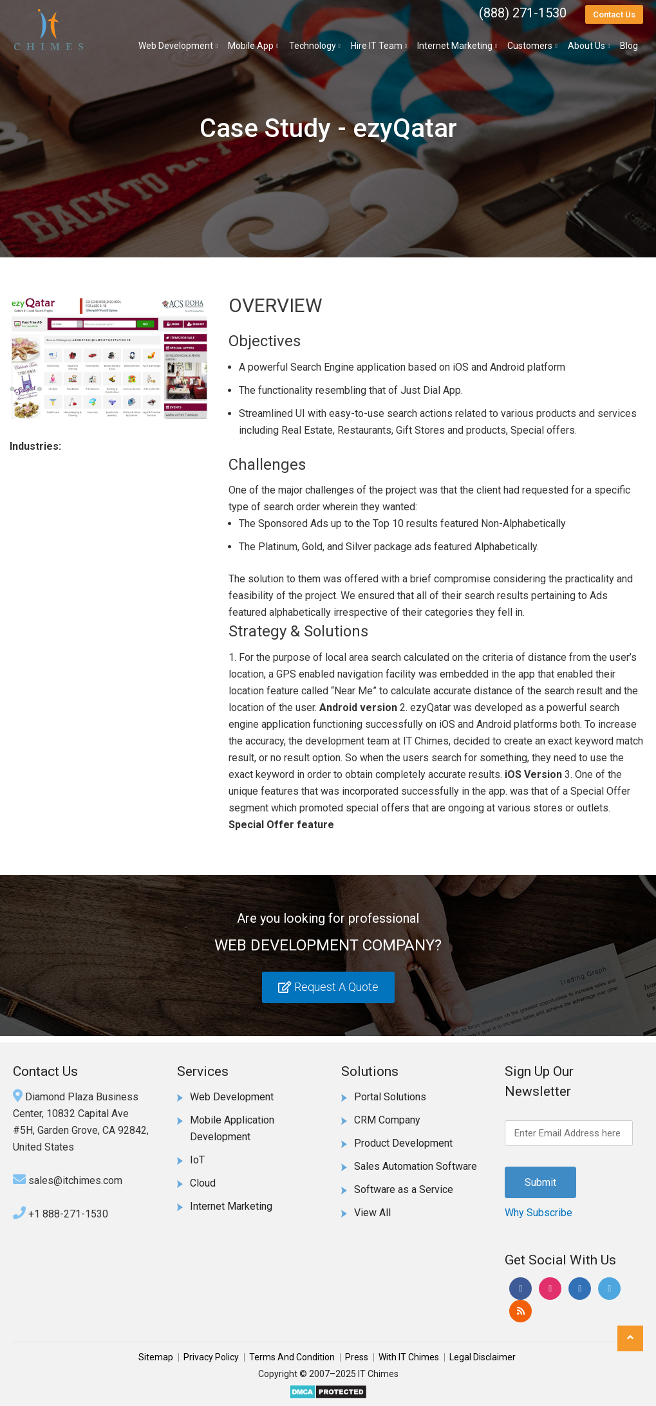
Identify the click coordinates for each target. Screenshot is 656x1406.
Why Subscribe (538, 1213)
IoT (197, 1160)
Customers (529, 46)
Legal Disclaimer (482, 1357)
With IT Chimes (409, 1357)
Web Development (175, 46)
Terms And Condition (292, 1357)
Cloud (203, 1183)
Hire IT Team (376, 46)
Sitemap (155, 1357)
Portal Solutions (390, 1097)
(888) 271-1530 (523, 13)
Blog (629, 46)
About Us (586, 46)
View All (372, 1213)
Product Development (403, 1143)
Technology (312, 46)
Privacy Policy (211, 1357)
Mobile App (251, 46)
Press (356, 1357)
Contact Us (614, 14)
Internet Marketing (454, 46)
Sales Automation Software (415, 1166)
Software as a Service (403, 1189)
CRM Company (387, 1120)
